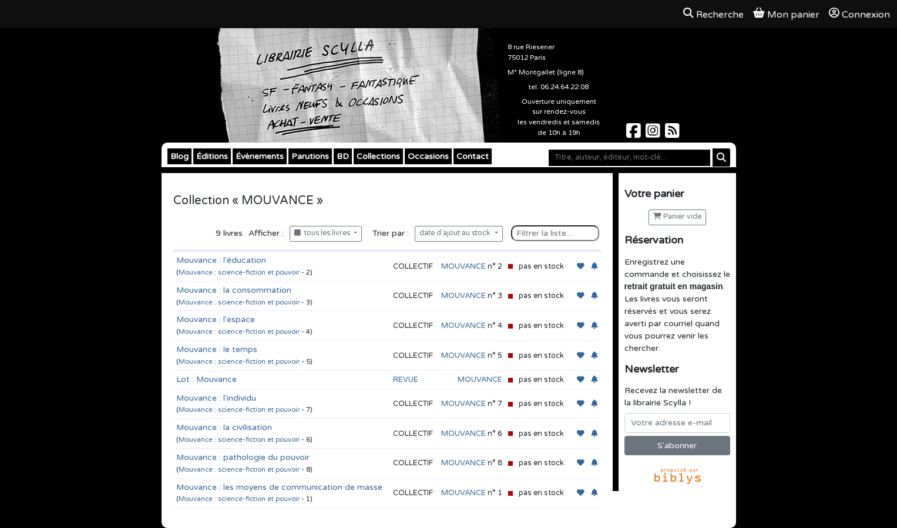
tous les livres (323, 233)
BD (343, 156)
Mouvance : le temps (216, 349)
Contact (472, 156)
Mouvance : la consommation (233, 290)
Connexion (859, 14)
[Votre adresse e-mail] (677, 423)
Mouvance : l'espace (215, 319)
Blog (179, 156)
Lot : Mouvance (206, 379)
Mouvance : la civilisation (224, 427)
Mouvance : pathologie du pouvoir (243, 457)
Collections (378, 156)
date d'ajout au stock (455, 233)
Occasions (428, 156)
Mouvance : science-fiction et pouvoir (239, 272)
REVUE (405, 379)
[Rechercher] (721, 157)
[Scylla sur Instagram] (654, 134)
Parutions (310, 156)
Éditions (212, 156)
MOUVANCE (463, 266)
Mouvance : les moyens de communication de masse (279, 487)
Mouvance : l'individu (216, 398)
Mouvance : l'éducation (221, 260)
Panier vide (677, 216)
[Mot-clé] (629, 158)
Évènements (260, 156)
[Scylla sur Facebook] (634, 134)
